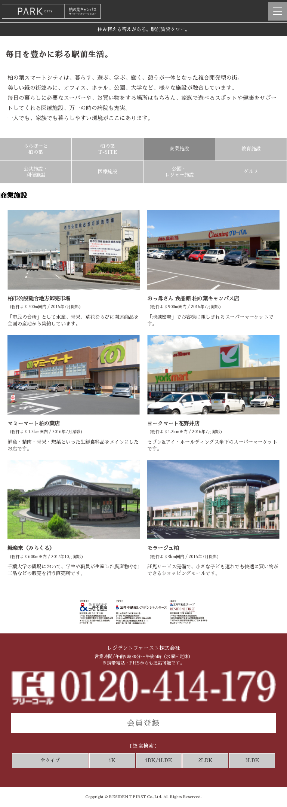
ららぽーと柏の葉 (36, 149)
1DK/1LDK (158, 760)
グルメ (251, 171)
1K (112, 760)
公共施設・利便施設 (36, 171)
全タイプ (50, 760)
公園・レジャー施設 (179, 171)
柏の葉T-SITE (107, 149)
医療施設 (107, 171)
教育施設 (251, 148)
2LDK (205, 760)
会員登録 (143, 723)
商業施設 (179, 148)
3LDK (252, 760)
